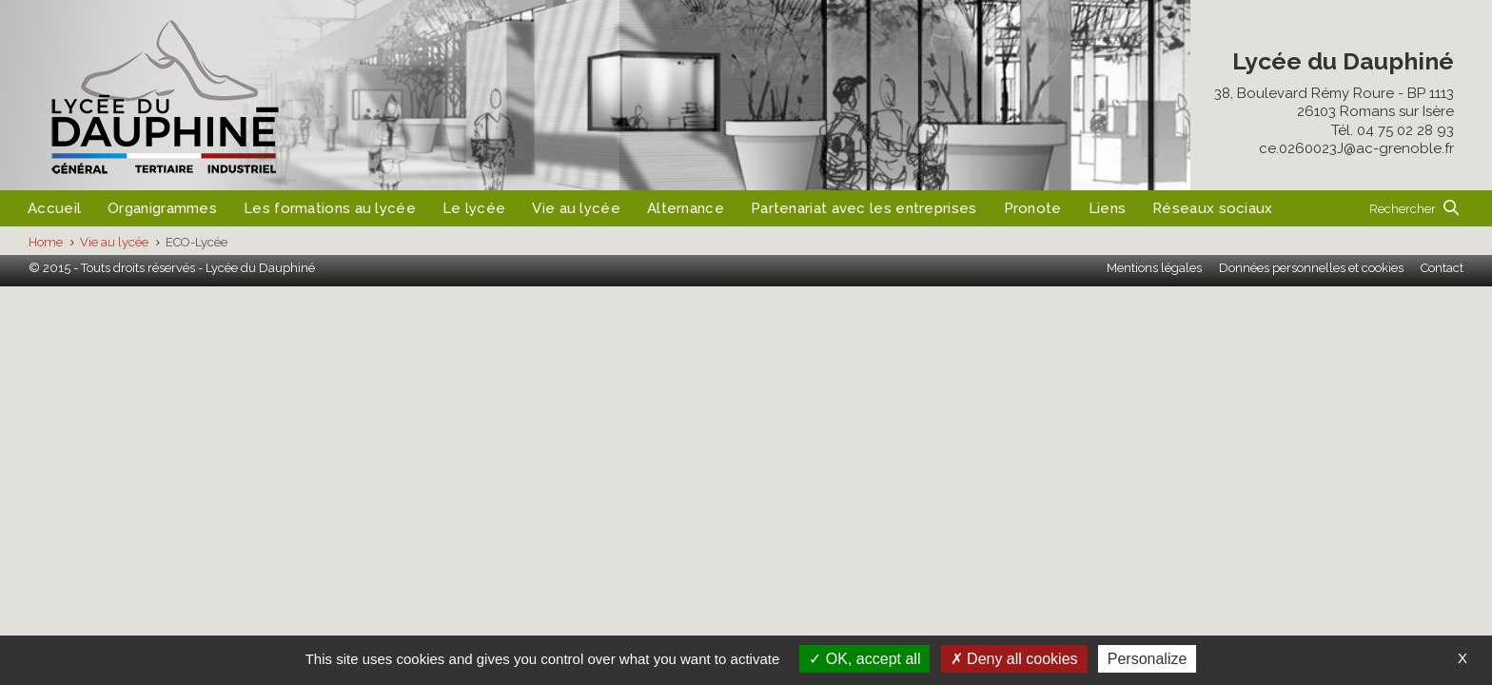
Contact (1442, 268)
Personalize (1148, 659)
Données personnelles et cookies (1311, 268)
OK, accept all (864, 659)
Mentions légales (1154, 268)
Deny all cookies (1014, 659)
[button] (1414, 208)
